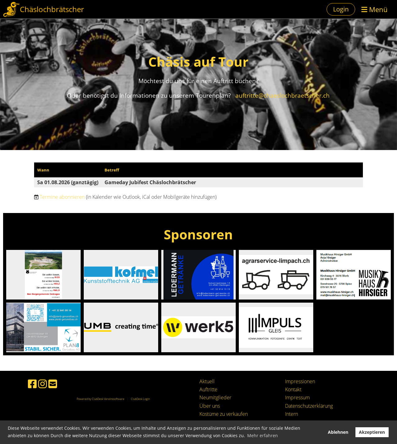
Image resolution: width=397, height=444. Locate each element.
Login (341, 9)
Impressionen (300, 381)
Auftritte (208, 389)
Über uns (209, 405)
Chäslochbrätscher (52, 9)
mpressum (298, 397)
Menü (374, 9)
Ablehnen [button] (338, 432)
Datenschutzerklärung (309, 405)
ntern (292, 414)
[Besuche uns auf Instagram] (42, 383)
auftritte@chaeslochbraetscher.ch (282, 95)
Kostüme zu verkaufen (223, 414)
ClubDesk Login (140, 399)
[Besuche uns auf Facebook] (32, 383)
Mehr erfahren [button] (262, 435)
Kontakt (293, 389)
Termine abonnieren (62, 196)
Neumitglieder (215, 397)
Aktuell (207, 381)
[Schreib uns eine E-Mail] (52, 383)
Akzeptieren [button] (372, 432)
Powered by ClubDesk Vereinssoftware (100, 399)
